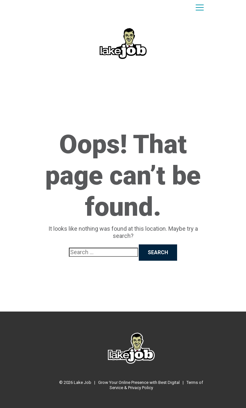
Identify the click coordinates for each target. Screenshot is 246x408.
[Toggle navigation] (200, 7)
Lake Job (82, 382)
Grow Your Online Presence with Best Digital (139, 382)
